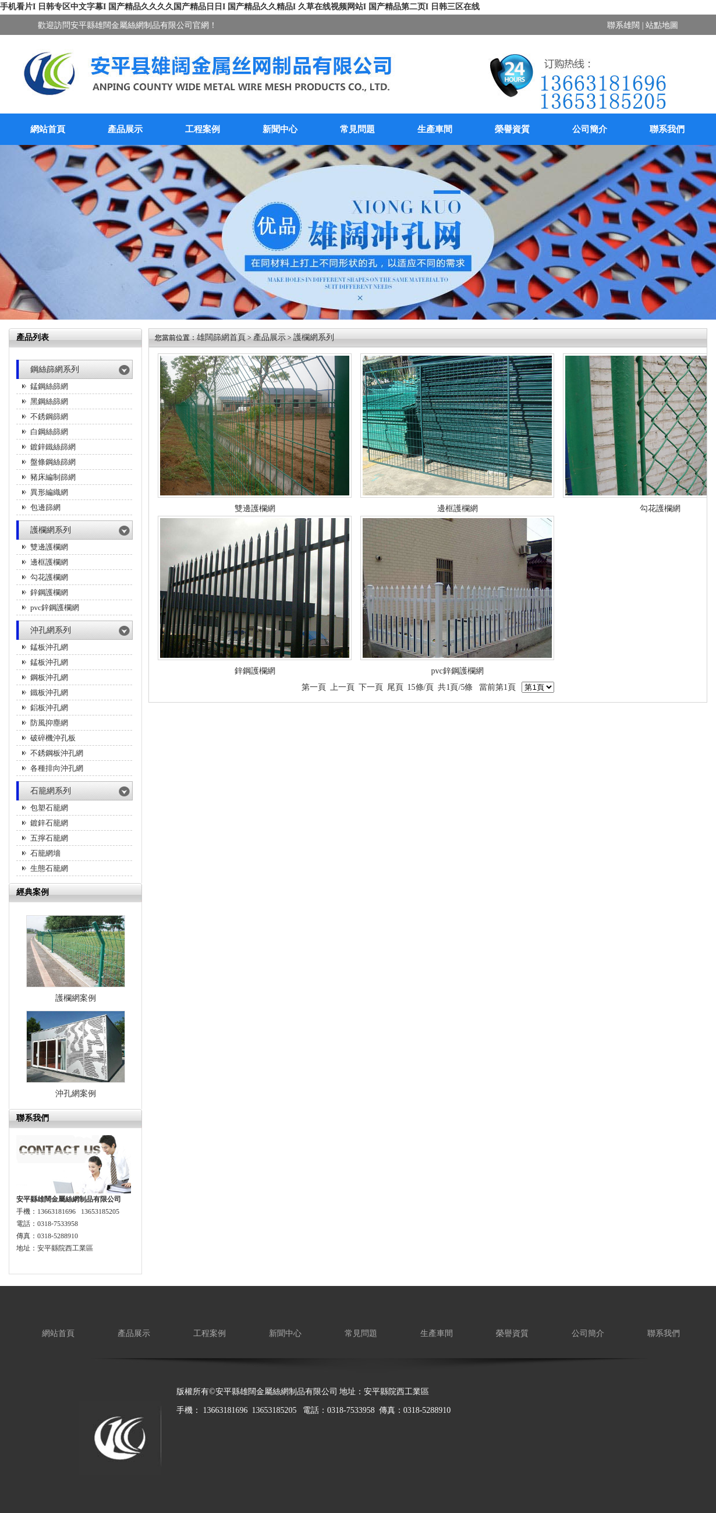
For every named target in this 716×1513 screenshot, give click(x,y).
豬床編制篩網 (53, 477)
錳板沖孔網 (49, 647)
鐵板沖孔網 (49, 692)
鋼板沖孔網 (49, 677)
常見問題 (357, 129)
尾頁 (395, 687)
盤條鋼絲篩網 (53, 462)
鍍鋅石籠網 (49, 822)
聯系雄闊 (623, 25)
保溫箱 (266, 1429)
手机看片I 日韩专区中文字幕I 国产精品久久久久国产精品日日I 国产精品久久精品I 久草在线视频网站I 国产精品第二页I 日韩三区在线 (240, 6)
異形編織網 (49, 492)
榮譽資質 (512, 129)
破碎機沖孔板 (53, 738)
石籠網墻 (45, 853)
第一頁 (314, 687)
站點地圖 (662, 25)
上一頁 (342, 687)
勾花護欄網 (49, 577)
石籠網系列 (50, 790)
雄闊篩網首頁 (221, 337)
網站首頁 (47, 129)
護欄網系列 (50, 530)
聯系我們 (667, 129)
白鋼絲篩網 (49, 431)
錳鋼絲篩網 (49, 386)
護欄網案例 (75, 998)
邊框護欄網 (49, 562)
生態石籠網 (49, 868)
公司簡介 (589, 129)
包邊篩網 (45, 507)
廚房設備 (231, 1429)
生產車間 (434, 129)
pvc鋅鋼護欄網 (54, 607)
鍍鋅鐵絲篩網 (53, 446)
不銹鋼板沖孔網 (56, 753)
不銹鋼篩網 (49, 416)
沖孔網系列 (50, 630)
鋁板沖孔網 (49, 707)
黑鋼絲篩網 (49, 401)
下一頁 (371, 687)
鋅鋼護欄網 (49, 592)
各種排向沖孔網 (56, 768)
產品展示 (125, 129)
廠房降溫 (192, 1429)
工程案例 (202, 129)
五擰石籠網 (49, 838)
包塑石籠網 (49, 807)
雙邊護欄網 (49, 547)
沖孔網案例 (75, 1093)
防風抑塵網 (49, 722)
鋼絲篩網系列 (54, 369)
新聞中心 (280, 129)
